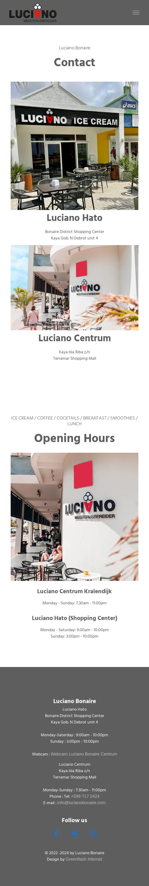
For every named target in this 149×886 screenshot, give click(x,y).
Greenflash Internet (84, 859)
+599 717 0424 (85, 796)
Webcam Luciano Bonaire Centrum (84, 754)
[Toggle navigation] (136, 13)
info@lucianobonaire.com (81, 802)
